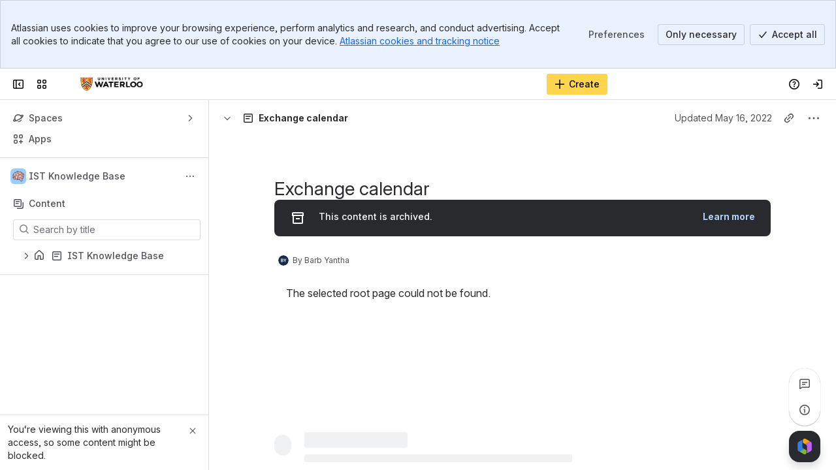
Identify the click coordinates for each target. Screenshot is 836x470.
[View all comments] (804, 383)
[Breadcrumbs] (276, 118)
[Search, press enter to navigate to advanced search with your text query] (385, 84)
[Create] (577, 84)
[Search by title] (114, 230)
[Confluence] (111, 84)
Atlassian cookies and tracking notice (420, 40)
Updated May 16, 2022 (723, 117)
